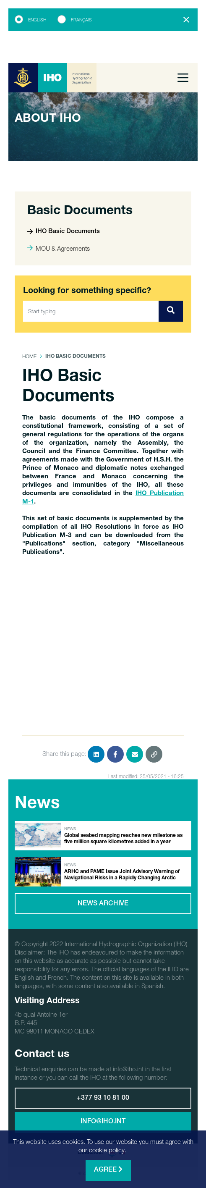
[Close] (186, 19)
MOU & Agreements (58, 248)
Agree (108, 1170)
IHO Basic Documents (63, 231)
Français (81, 19)
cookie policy (107, 1150)
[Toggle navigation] (182, 77)
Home (29, 356)
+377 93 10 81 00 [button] (103, 1098)
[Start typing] (91, 311)
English (37, 19)
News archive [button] (103, 904)
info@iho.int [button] (103, 1122)
